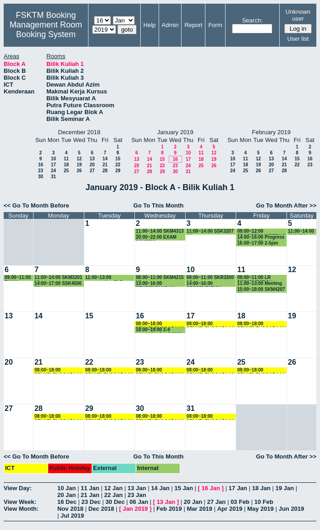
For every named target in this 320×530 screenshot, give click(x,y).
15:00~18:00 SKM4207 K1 (261, 290)
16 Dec (67, 501)
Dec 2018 (101, 508)
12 (79, 158)
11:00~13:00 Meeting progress (259, 284)
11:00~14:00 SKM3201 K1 (58, 278)
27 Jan (216, 501)
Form (215, 25)
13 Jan (136, 488)
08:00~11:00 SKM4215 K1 (159, 278)
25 (66, 170)
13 (91, 158)
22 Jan (113, 495)
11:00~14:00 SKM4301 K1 (301, 232)
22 (117, 164)
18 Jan (261, 488)
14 (104, 158)
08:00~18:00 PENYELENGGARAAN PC (160, 324)
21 (104, 164)
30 (40, 176)
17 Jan (238, 488)
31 (53, 176)
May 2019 (260, 508)
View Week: (20, 501)
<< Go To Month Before (36, 205)
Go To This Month (158, 205)
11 (66, 158)
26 (79, 170)
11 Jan (90, 488)
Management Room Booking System (46, 29)
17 (53, 164)
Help (149, 25)
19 (79, 164)
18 (66, 164)
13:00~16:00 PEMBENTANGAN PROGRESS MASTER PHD (159, 284)
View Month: (21, 508)
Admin (170, 25)
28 (104, 170)
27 (91, 170)
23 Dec (91, 501)
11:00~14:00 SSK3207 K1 (210, 232)
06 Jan (139, 501)
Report (193, 25)
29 (117, 170)
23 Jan (136, 495)
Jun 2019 (291, 508)
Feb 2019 (169, 508)
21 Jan (90, 495)
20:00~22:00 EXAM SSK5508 (156, 237)
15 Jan (183, 488)
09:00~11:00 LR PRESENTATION (254, 278)
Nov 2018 (70, 508)
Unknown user (298, 15)
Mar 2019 (199, 508)
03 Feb (240, 501)
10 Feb (263, 501)
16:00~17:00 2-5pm (257, 243)
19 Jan (285, 488)
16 (40, 164)
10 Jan (66, 488)
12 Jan (113, 488)
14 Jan (160, 488)
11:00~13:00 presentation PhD (104, 278)
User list (298, 38)
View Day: (18, 488)
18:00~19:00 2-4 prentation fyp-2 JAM (158, 330)
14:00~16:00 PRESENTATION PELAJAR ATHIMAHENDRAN (207, 284)
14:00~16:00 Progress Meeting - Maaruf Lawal (260, 237)
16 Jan (211, 488)
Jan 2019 (135, 508)
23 (40, 170)
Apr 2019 (230, 508)
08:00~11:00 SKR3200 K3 (210, 278)
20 (91, 164)
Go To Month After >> (286, 205)
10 (53, 158)
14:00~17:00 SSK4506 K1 (58, 284)
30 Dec (115, 501)
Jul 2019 (72, 515)
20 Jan (66, 495)
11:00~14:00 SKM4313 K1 (159, 232)
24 (53, 170)
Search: (252, 20)
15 (117, 158)
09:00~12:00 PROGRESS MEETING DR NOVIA (261, 232)
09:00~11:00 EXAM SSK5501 (18, 278)
